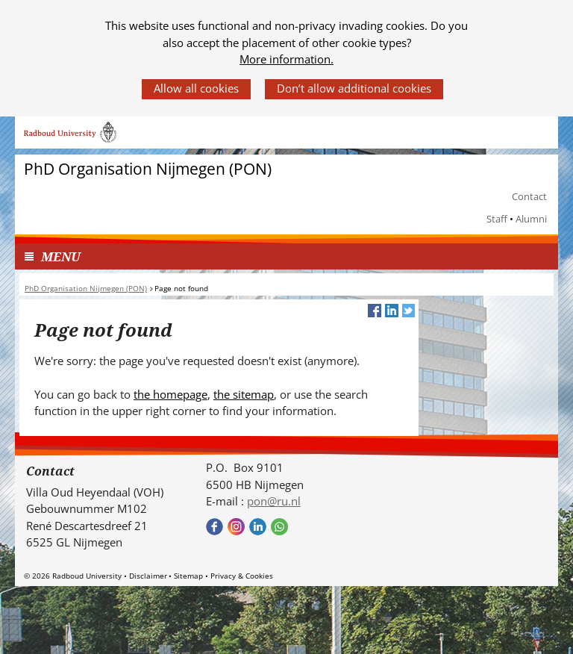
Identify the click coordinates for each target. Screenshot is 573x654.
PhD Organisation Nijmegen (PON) (148, 169)
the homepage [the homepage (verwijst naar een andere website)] (170, 394)
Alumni (531, 218)
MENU (61, 256)
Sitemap (188, 575)
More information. (286, 59)
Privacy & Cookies (241, 575)
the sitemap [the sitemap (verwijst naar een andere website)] (243, 394)
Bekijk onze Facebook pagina (214, 526)
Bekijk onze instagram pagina (236, 526)
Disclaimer (148, 575)
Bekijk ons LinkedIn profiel (257, 526)
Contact (529, 196)
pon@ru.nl (274, 500)
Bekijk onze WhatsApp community (279, 526)
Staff (496, 218)
